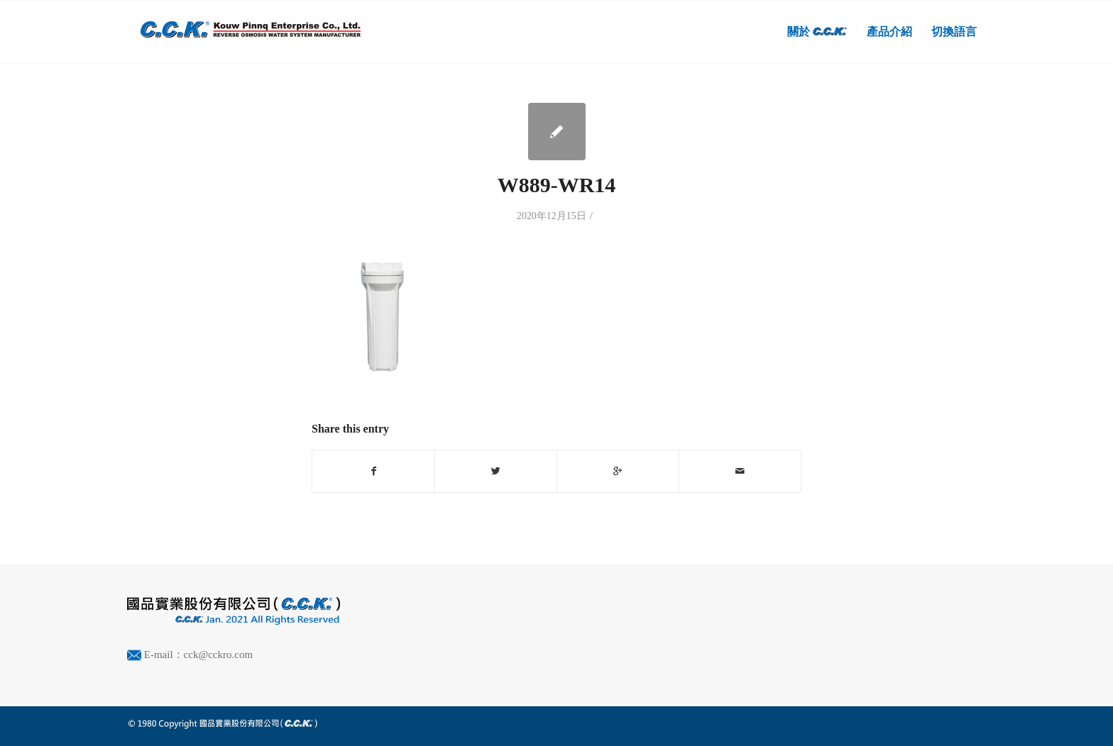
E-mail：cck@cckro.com (198, 654)
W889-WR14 (557, 184)
